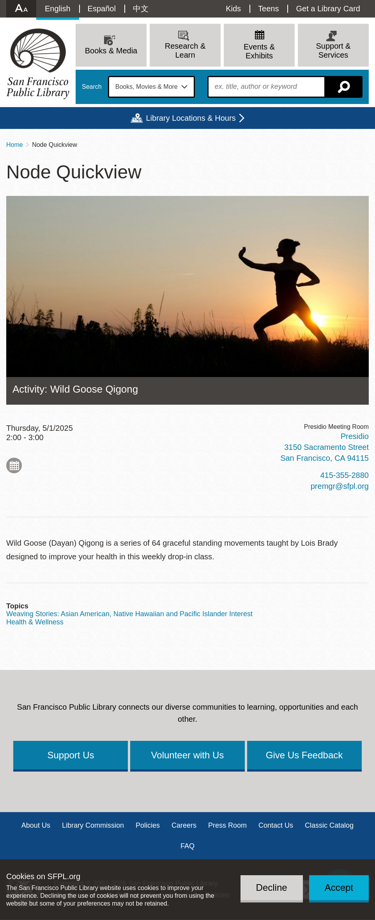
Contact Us (275, 825)
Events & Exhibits (259, 51)
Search (92, 87)
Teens (268, 8)
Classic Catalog (329, 825)
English (58, 8)
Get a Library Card (328, 8)
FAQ (187, 846)
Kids (233, 8)
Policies (148, 825)
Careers (184, 825)
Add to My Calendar (14, 465)
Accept (339, 887)
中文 (141, 8)
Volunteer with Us (187, 755)
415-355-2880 (344, 475)
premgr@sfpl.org (340, 486)
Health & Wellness (35, 622)
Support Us (70, 755)
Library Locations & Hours (190, 118)
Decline (271, 887)
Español (102, 8)
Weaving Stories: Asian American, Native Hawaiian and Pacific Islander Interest (129, 614)
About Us (35, 825)
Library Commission (93, 825)
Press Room (227, 825)
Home (14, 144)
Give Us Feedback (304, 755)
